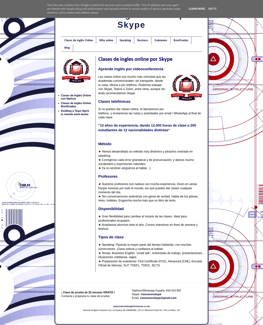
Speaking (125, 40)
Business (142, 40)
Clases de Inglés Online (78, 40)
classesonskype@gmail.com (158, 298)
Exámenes (161, 40)
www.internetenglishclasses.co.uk (131, 306)
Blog (67, 47)
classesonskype (151, 294)
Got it (212, 8)
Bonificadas (181, 40)
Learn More (197, 8)
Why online (106, 40)
